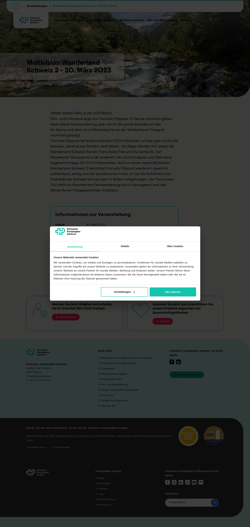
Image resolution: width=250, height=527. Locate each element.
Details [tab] (125, 246)
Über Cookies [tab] (175, 246)
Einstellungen (124, 291)
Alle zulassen (173, 291)
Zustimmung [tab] (74, 246)
